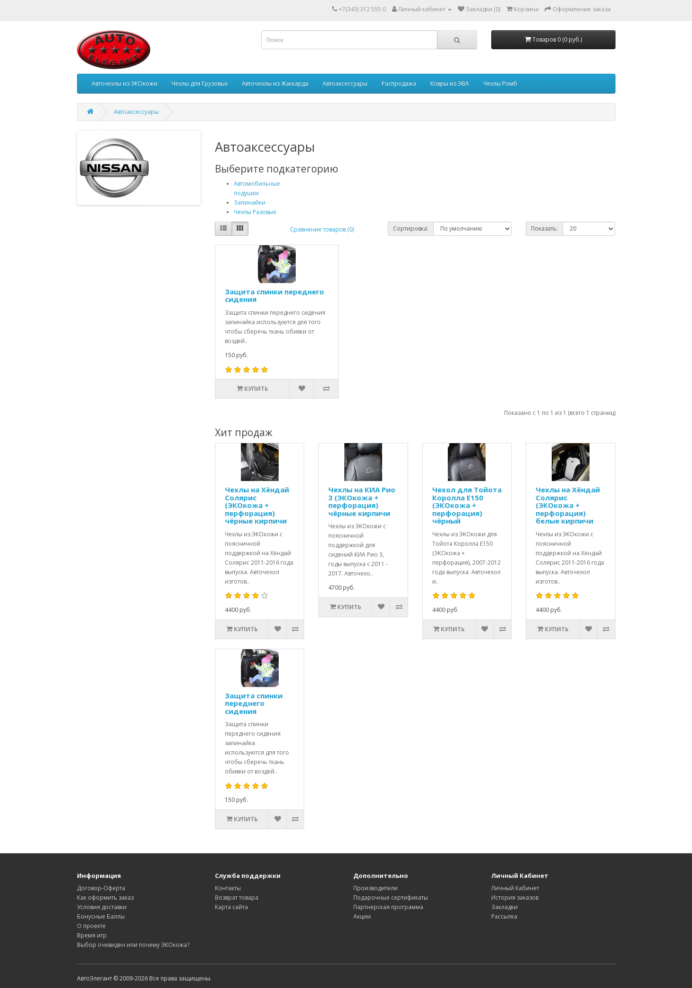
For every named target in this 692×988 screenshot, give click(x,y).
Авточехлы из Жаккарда (275, 83)
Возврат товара (236, 897)
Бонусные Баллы (101, 916)
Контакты (228, 888)
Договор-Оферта (101, 888)
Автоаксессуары (345, 83)
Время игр (92, 935)
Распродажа (399, 83)
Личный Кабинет (515, 888)
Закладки (504, 907)
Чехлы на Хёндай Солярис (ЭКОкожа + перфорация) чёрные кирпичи (257, 505)
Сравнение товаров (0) (322, 229)
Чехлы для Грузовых (199, 83)
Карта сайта (231, 907)
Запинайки (249, 202)
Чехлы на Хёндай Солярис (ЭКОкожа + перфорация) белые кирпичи (568, 505)
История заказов (514, 897)
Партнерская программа (388, 907)
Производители (375, 888)
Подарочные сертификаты (390, 897)
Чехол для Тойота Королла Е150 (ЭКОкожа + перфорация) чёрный (467, 505)
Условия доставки (102, 907)
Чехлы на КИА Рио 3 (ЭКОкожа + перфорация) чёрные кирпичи (361, 501)
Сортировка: (410, 228)
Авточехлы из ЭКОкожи (124, 83)
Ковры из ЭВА (449, 83)
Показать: (544, 228)
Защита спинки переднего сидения (274, 295)
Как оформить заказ (105, 897)
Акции (362, 916)
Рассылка (504, 916)
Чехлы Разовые (255, 212)
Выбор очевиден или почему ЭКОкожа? (133, 945)
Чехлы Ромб (500, 83)
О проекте (91, 926)
